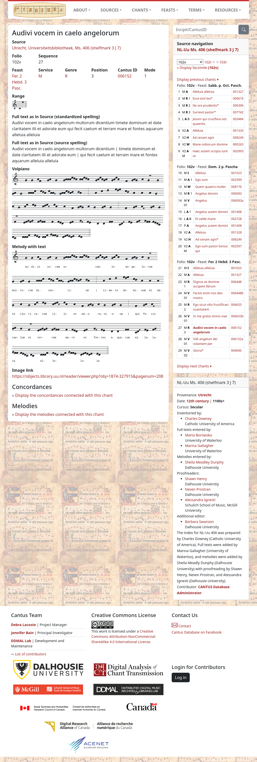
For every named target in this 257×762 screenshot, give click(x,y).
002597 (236, 246)
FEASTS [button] (168, 10)
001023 (236, 173)
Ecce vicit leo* (203, 98)
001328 (236, 232)
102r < (209, 62)
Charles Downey (198, 418)
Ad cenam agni (203, 137)
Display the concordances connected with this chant (64, 395)
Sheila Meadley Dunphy (204, 462)
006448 (236, 282)
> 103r (221, 62)
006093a (237, 200)
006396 (238, 105)
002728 (236, 219)
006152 (125, 76)
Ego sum (201, 180)
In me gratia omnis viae (210, 316)
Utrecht (204, 395)
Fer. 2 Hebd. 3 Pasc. (19, 82)
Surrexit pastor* (204, 112)
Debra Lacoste (23, 624)
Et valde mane (205, 219)
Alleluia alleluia (203, 92)
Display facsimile (199, 67)
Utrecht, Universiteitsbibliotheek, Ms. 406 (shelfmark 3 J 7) (66, 48)
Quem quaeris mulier (210, 187)
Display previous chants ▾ (198, 79)
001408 (236, 212)
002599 (236, 180)
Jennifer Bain (23, 632)
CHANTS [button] (140, 10)
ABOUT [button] (80, 10)
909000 (236, 350)
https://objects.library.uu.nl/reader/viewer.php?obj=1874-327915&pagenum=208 (87, 376)
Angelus (201, 200)
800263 (238, 144)
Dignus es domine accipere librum (206, 284)
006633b (237, 316)
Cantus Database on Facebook (197, 632)
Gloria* (198, 350)
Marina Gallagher (199, 445)
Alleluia (198, 130)
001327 (238, 92)
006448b (237, 293)
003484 (238, 119)
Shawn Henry (196, 478)
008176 (236, 187)
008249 (238, 137)
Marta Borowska (198, 435)
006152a (237, 339)
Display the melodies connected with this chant (59, 414)
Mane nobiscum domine (210, 144)
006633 (236, 304)
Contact (181, 626)
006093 (236, 193)
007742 (238, 112)
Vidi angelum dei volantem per (205, 341)
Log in (180, 677)
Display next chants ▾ (194, 366)
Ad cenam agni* (206, 239)
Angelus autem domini (211, 212)
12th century (197, 401)
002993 (238, 151)
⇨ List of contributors (28, 654)
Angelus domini (206, 193)
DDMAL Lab (21, 640)
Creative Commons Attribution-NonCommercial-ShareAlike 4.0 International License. (123, 636)
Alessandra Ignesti (200, 499)
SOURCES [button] (110, 10)
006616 (238, 98)
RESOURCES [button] (226, 10)
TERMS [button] (195, 10)
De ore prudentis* (206, 105)
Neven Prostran (198, 489)
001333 (238, 130)
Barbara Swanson (199, 521)
